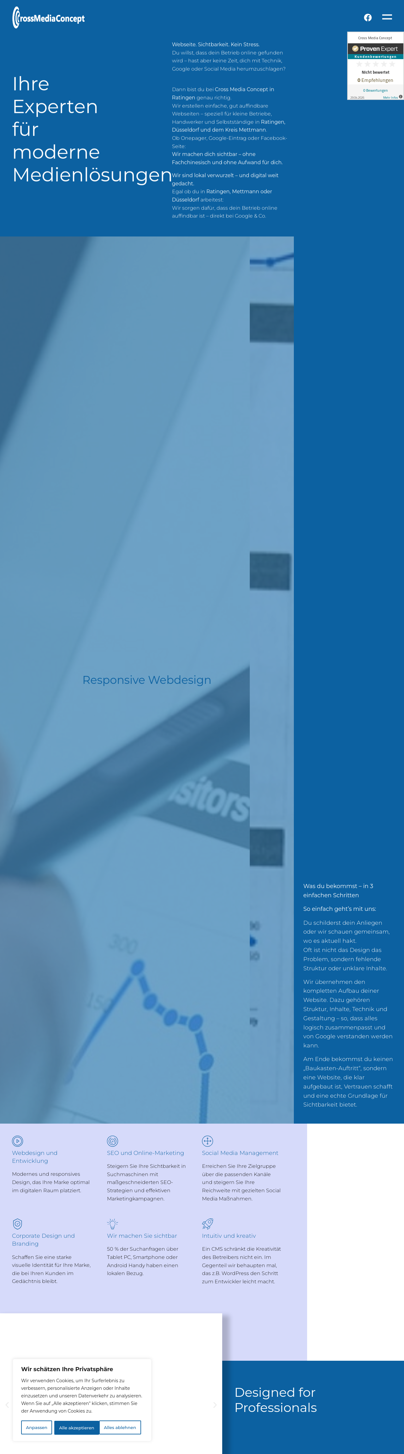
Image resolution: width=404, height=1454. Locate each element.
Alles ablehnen (75, 1428)
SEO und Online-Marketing (145, 1153)
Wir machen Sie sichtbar (142, 1235)
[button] (7, 1405)
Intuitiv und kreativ (229, 1235)
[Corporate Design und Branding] (17, 1224)
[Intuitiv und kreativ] (207, 1224)
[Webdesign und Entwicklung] (17, 1141)
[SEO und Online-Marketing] (112, 1141)
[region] (82, 1400)
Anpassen (36, 1428)
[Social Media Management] (207, 1141)
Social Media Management (240, 1153)
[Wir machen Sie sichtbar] (112, 1224)
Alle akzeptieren (121, 1428)
